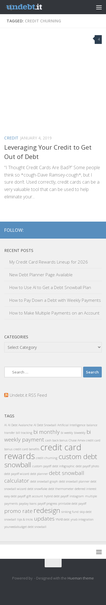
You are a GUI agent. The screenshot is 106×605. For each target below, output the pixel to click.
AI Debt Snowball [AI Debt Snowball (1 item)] (45, 425)
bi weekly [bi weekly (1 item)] (67, 433)
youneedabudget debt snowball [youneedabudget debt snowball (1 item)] (25, 527)
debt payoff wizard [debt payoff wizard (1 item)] (16, 474)
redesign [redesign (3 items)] (47, 510)
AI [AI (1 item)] (5, 425)
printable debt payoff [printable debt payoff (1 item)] (72, 504)
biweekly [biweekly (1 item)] (79, 433)
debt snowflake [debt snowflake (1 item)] (37, 489)
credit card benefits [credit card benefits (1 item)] (26, 449)
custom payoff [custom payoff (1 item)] (41, 466)
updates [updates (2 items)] (44, 518)
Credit (11, 138)
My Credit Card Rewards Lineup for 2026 (48, 262)
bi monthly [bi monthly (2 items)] (46, 432)
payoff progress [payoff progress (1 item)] (47, 504)
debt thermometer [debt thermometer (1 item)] (60, 489)
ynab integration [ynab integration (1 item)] (82, 519)
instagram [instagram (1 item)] (77, 496)
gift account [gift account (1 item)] (35, 496)
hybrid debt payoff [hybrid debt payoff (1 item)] (56, 496)
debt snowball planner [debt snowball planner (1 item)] (74, 481)
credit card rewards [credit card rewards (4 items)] (42, 451)
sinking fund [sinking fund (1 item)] (70, 512)
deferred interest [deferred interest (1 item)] (85, 489)
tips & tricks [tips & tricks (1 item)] (25, 519)
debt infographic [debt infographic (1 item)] (63, 466)
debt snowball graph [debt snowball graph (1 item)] (44, 481)
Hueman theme (81, 578)
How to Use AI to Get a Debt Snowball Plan (50, 287)
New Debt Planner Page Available (41, 274)
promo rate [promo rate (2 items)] (18, 511)
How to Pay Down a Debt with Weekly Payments (55, 300)
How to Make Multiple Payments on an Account (54, 313)
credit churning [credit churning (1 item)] (46, 458)
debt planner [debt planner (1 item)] (39, 474)
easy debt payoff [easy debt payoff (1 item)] (14, 496)
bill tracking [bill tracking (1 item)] (24, 433)
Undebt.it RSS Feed (28, 395)
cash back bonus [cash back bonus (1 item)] (56, 440)
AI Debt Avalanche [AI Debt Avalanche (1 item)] (20, 425)
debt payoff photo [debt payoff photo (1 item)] (87, 466)
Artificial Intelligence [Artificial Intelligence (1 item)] (71, 425)
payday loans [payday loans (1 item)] (27, 504)
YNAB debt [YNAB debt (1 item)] (63, 519)
